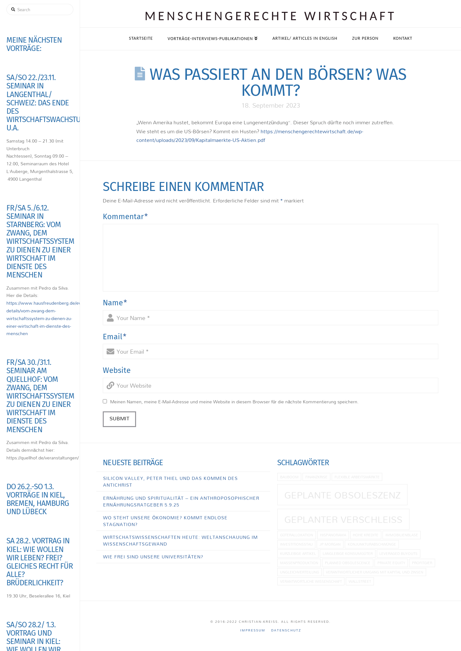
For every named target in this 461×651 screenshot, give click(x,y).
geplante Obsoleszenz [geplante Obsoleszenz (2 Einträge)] (342, 495)
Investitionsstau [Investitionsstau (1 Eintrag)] (296, 544)
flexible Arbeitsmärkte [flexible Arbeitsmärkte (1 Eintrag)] (357, 477)
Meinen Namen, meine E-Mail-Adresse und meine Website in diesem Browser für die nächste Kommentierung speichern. (234, 402)
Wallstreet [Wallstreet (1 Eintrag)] (360, 581)
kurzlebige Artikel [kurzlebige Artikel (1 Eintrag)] (298, 553)
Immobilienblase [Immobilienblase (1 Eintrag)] (401, 535)
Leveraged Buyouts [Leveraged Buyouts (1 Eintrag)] (398, 553)
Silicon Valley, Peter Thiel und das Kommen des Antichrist (170, 481)
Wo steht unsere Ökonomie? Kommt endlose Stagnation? (165, 521)
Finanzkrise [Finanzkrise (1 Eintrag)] (316, 477)
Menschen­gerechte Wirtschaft (271, 16)
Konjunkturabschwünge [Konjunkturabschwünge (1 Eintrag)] (372, 544)
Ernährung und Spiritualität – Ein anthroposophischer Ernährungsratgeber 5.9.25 (181, 501)
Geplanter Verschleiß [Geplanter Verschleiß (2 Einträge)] (343, 519)
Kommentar (125, 216)
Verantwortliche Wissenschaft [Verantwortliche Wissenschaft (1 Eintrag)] (311, 581)
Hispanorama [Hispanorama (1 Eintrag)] (333, 535)
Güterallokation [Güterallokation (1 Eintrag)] (296, 535)
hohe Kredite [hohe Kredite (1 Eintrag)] (365, 535)
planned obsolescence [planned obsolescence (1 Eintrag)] (347, 562)
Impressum (252, 630)
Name (115, 302)
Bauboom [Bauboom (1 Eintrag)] (289, 477)
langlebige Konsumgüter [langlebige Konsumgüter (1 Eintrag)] (348, 553)
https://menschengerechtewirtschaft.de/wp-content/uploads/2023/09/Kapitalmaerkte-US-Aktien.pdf (249, 135)
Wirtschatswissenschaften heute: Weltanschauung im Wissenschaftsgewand (180, 540)
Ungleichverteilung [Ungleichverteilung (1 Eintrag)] (299, 572)
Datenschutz (286, 630)
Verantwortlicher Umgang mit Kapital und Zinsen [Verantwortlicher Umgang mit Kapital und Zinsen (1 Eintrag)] (374, 572)
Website (117, 370)
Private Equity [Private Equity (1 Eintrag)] (391, 562)
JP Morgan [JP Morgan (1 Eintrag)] (330, 544)
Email (114, 336)
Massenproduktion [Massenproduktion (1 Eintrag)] (299, 562)
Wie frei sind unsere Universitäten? (153, 556)
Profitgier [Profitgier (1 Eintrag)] (422, 562)
